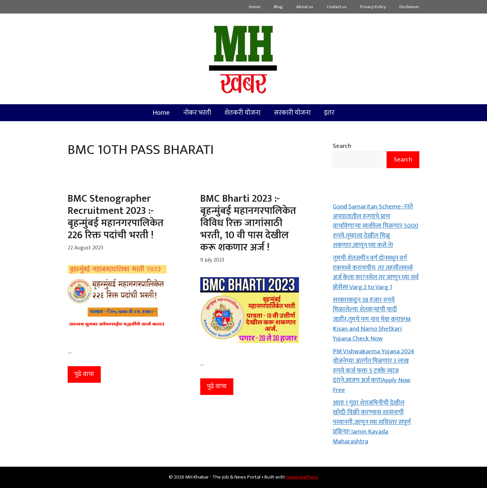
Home (254, 6)
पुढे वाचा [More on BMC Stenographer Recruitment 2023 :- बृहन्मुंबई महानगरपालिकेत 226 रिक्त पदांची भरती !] (84, 374)
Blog (278, 6)
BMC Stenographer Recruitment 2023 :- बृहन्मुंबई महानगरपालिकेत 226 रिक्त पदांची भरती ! (116, 217)
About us (304, 6)
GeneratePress (302, 477)
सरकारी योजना (292, 112)
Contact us (337, 6)
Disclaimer (409, 6)
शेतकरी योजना (242, 112)
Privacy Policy (373, 6)
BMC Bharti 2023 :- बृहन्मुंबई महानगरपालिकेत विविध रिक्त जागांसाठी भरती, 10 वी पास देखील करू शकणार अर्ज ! (248, 223)
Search (342, 146)
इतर (329, 112)
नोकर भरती (197, 112)
